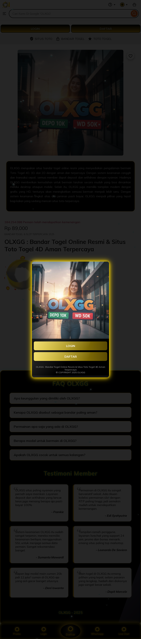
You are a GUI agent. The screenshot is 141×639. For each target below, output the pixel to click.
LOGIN (70, 346)
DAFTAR (70, 356)
